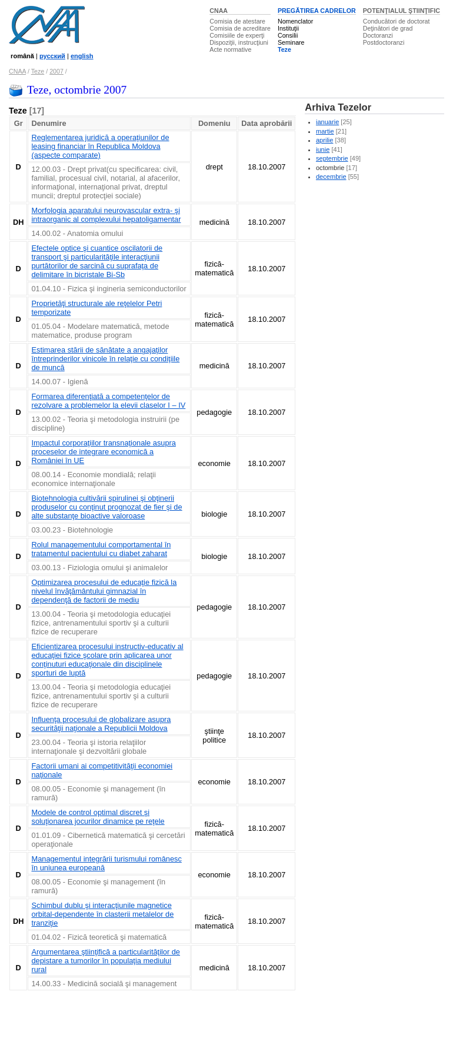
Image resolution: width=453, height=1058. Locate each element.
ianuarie (327, 121)
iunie (322, 149)
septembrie (332, 158)
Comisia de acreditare (240, 28)
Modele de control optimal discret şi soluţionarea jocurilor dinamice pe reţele (97, 817)
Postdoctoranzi (384, 42)
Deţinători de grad (388, 28)
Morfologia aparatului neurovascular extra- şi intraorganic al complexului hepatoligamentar (106, 215)
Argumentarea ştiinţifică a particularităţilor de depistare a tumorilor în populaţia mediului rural (105, 960)
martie (325, 131)
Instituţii (288, 28)
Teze (284, 49)
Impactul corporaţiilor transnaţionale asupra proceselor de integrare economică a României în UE (103, 451)
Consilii (288, 35)
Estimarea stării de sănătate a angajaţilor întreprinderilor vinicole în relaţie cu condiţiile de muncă (105, 358)
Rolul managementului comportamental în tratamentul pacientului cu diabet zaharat (101, 549)
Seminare (291, 42)
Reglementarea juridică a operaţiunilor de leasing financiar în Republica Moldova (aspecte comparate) (100, 146)
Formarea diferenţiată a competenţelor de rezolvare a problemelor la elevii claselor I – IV (108, 401)
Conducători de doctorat (396, 21)
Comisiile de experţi (236, 35)
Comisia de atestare (237, 21)
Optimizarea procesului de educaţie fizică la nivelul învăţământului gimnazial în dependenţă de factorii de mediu (103, 591)
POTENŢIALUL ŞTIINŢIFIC (401, 10)
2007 (56, 71)
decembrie (331, 176)
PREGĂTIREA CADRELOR (317, 10)
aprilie (324, 140)
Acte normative (230, 49)
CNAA (218, 10)
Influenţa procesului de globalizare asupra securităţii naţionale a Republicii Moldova (101, 724)
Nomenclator (295, 21)
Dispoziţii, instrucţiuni (238, 42)
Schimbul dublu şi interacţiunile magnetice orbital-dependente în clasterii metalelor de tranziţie (102, 914)
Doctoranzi (378, 35)
